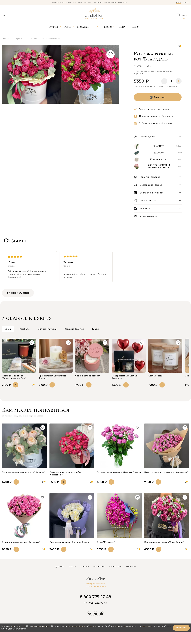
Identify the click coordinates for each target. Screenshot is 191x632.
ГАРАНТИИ (84, 567)
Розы (67, 26)
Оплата (87, 2)
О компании (110, 2)
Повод (108, 26)
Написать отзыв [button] (18, 292)
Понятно (181, 627)
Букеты (53, 26)
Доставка (77, 2)
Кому (135, 26)
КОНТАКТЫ (131, 567)
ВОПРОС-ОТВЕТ (115, 567)
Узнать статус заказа (61, 2)
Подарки (83, 26)
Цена (122, 26)
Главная (5, 38)
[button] (4, 14)
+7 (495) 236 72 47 (95, 602)
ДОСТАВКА (60, 567)
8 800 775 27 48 (95, 596)
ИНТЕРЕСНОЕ (99, 567)
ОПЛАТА (72, 567)
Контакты (122, 2)
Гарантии (98, 2)
